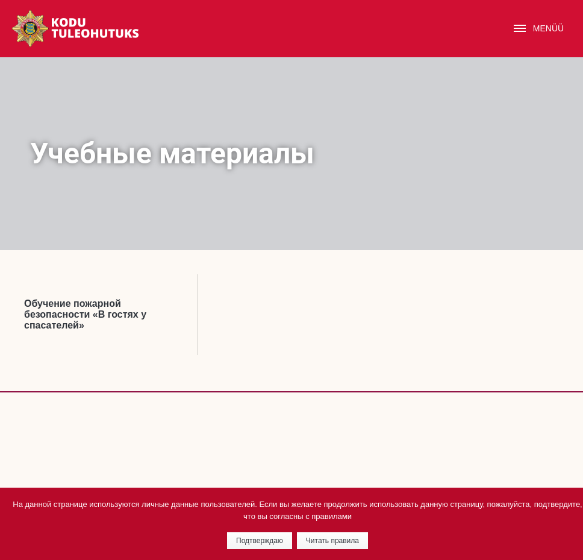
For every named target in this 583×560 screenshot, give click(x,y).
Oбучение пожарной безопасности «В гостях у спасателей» (85, 314)
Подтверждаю (259, 540)
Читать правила (332, 540)
